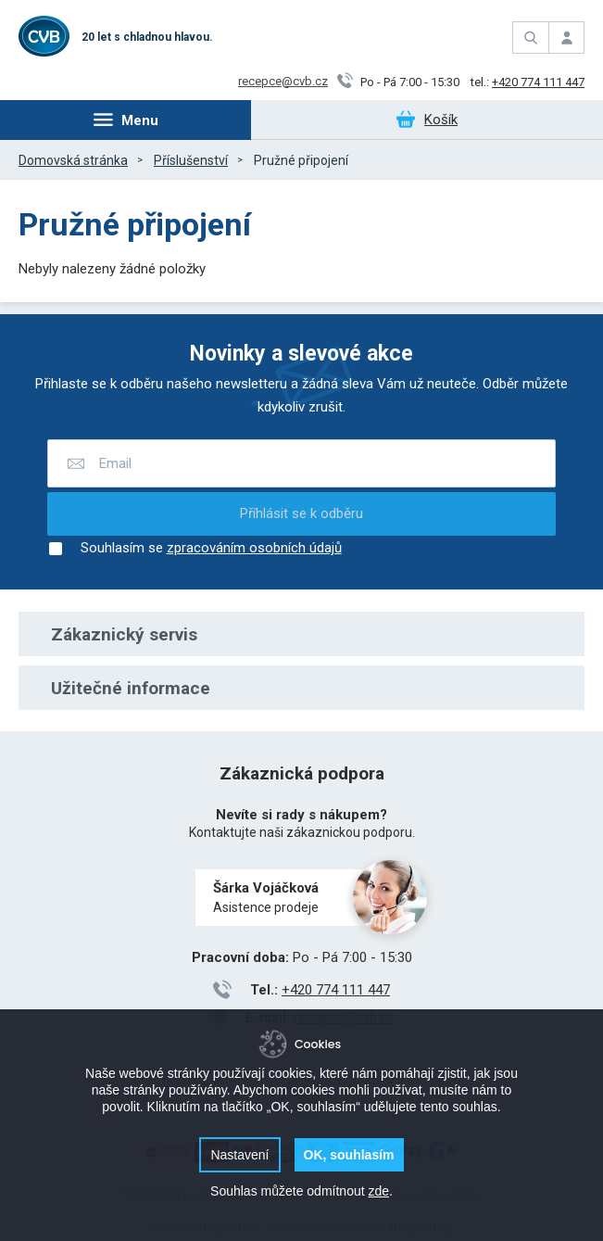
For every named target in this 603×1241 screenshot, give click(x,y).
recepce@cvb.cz (283, 81)
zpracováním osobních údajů (254, 548)
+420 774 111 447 (538, 82)
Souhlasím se (194, 548)
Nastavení (239, 1154)
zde (378, 1191)
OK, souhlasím (349, 1154)
